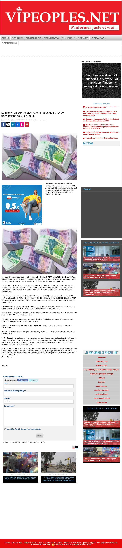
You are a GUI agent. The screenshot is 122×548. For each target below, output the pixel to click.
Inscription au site (69, 544)
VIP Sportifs (17, 38)
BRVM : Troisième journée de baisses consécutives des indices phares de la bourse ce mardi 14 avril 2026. (101, 127)
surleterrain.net (101, 394)
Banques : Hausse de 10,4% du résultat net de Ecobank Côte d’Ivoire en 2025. (101, 121)
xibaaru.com (102, 402)
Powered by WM (85, 544)
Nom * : (6, 383)
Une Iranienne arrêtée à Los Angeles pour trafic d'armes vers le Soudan (20, 478)
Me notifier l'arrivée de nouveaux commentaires (24, 429)
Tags (77, 544)
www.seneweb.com (102, 398)
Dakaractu (102, 357)
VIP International (9, 43)
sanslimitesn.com (101, 390)
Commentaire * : (9, 406)
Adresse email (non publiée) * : (15, 391)
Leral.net (101, 382)
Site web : (7, 398)
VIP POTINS (83, 38)
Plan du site (47, 544)
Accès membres (36, 544)
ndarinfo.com (101, 386)
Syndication (58, 544)
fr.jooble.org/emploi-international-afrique (102, 370)
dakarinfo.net (101, 365)
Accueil (5, 38)
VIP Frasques (68, 38)
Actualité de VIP (33, 38)
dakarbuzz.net (101, 361)
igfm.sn (102, 378)
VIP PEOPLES (98, 38)
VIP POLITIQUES (51, 38)
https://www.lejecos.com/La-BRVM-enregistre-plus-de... (28, 365)
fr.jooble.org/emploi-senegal (101, 374)
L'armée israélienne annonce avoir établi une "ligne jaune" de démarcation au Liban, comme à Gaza (58, 479)
